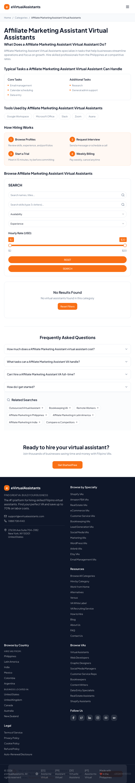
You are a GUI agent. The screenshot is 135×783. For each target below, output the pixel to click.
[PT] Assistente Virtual (90, 774)
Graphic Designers (80, 662)
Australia (9, 710)
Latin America (11, 661)
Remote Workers (88, 407)
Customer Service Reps (83, 673)
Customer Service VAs (82, 515)
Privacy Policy (11, 737)
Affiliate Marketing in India (24, 422)
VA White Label (78, 603)
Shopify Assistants (80, 701)
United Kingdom (13, 699)
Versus (74, 597)
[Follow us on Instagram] (98, 718)
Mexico (8, 672)
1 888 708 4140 (16, 520)
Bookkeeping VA (60, 407)
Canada (8, 705)
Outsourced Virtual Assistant (26, 407)
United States (11, 694)
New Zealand (11, 716)
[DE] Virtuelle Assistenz (74, 774)
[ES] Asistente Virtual (46, 774)
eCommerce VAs (79, 510)
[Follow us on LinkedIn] (90, 718)
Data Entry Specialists (82, 690)
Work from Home (79, 586)
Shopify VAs (77, 494)
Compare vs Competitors (62, 422)
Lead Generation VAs (82, 526)
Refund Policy (12, 748)
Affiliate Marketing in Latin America (73, 415)
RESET (67, 259)
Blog (73, 619)
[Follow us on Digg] (114, 718)
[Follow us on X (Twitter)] (81, 718)
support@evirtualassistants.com (26, 516)
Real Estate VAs (78, 504)
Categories (21, 17)
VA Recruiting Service (82, 608)
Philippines (10, 656)
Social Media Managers (83, 668)
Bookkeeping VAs (80, 521)
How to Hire (76, 613)
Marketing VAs (78, 537)
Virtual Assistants (79, 652)
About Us (75, 624)
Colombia (9, 677)
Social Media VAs (79, 532)
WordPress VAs (78, 543)
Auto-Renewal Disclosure (18, 754)
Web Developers (79, 657)
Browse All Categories (82, 575)
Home (7, 17)
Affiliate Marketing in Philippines (28, 415)
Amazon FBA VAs (79, 499)
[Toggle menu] (127, 6)
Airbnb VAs (76, 548)
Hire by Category (79, 581)
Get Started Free (67, 464)
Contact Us (76, 635)
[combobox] (67, 214)
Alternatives (77, 592)
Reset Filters (67, 306)
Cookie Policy (12, 743)
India (7, 667)
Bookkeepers (78, 679)
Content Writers (79, 684)
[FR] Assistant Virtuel (60, 774)
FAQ (72, 630)
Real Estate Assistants (82, 695)
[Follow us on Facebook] (73, 718)
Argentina (9, 683)
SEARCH (67, 268)
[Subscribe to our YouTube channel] (106, 718)
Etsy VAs (75, 553)
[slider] (10, 245)
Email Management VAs (83, 559)
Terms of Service (13, 732)
